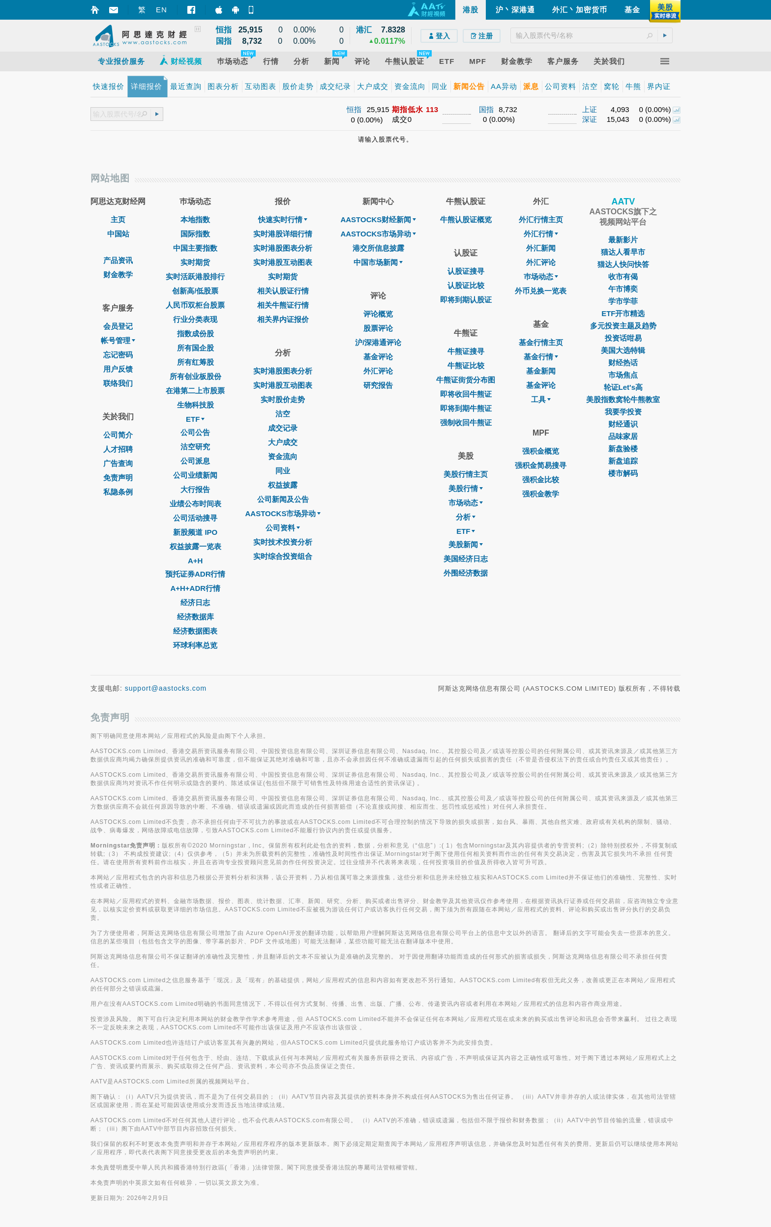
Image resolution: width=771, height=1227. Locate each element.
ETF (195, 419)
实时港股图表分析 (282, 248)
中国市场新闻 (378, 262)
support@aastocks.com (166, 688)
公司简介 (118, 435)
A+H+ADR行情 (195, 588)
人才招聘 (118, 449)
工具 (541, 399)
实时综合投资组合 (282, 556)
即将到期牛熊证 (466, 408)
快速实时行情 (282, 219)
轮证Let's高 (623, 387)
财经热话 (623, 362)
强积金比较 (540, 479)
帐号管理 (118, 340)
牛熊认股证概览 (466, 219)
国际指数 (195, 234)
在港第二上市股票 (195, 390)
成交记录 (282, 428)
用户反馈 (118, 369)
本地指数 (195, 219)
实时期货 (195, 262)
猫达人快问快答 (623, 264)
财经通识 (623, 424)
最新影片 (623, 239)
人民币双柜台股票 (195, 305)
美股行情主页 (466, 474)
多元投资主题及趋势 (623, 325)
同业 (282, 471)
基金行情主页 (541, 342)
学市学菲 (623, 301)
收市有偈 (623, 276)
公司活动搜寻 (195, 518)
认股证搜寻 (465, 271)
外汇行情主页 (541, 219)
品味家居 (623, 436)
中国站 (118, 234)
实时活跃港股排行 (195, 276)
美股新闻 (465, 544)
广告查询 (118, 463)
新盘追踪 (623, 461)
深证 (589, 119)
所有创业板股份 (195, 376)
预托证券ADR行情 (195, 574)
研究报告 (378, 385)
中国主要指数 (195, 248)
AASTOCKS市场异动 (283, 513)
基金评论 (378, 356)
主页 (118, 219)
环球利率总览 (195, 645)
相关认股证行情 (283, 291)
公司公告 (195, 432)
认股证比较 (465, 285)
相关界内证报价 (283, 319)
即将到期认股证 (466, 299)
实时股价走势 (283, 399)
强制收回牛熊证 (466, 422)
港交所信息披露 (378, 248)
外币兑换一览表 (540, 291)
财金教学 (118, 274)
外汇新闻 (541, 248)
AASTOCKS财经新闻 (378, 219)
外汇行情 (541, 234)
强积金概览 (540, 451)
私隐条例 (118, 492)
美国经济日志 (466, 559)
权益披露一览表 (195, 546)
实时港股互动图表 (282, 262)
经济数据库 (195, 617)
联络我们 (118, 383)
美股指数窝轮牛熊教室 (623, 399)
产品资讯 (118, 260)
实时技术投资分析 (282, 542)
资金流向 (282, 456)
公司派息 (195, 461)
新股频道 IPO (195, 532)
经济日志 (195, 602)
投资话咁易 (623, 338)
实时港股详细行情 (282, 234)
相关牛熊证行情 (283, 305)
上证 (589, 109)
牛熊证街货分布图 (465, 380)
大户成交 (282, 442)
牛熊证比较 (465, 365)
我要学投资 (623, 412)
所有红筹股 (195, 362)
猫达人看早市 (623, 252)
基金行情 (541, 356)
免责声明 (118, 477)
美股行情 (465, 488)
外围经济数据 (466, 573)
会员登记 (118, 326)
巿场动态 (541, 276)
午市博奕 (623, 289)
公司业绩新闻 (195, 475)
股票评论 (378, 328)
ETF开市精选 (623, 313)
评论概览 (378, 314)
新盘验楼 (623, 448)
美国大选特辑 (623, 350)
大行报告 (195, 489)
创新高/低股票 (195, 291)
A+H (195, 560)
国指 (486, 109)
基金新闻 (541, 371)
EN (161, 9)
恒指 (354, 109)
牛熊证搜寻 (465, 351)
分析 (465, 517)
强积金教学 (540, 494)
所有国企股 (195, 348)
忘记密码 (118, 355)
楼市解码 (623, 473)
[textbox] (591, 35)
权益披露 (282, 485)
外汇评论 (378, 371)
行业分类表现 (195, 319)
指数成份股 (195, 333)
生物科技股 (195, 405)
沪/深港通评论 (378, 342)
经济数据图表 (195, 631)
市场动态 (465, 502)
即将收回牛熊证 (466, 394)
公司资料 (283, 528)
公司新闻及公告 (283, 499)
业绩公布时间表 (195, 503)
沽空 (282, 413)
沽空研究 (195, 446)
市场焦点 (623, 375)
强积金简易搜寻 (540, 465)
